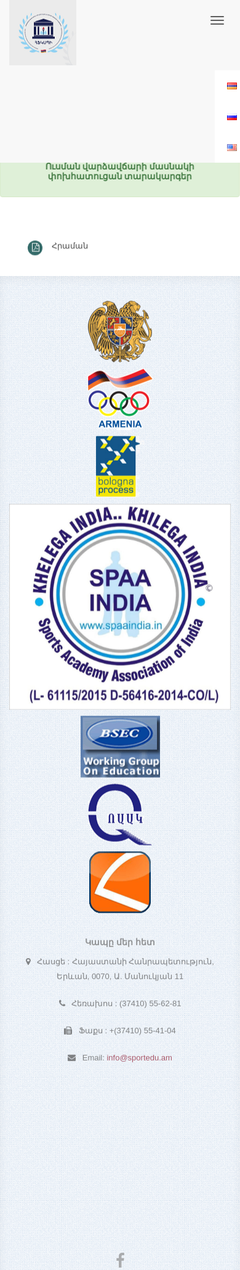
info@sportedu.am (139, 1059)
